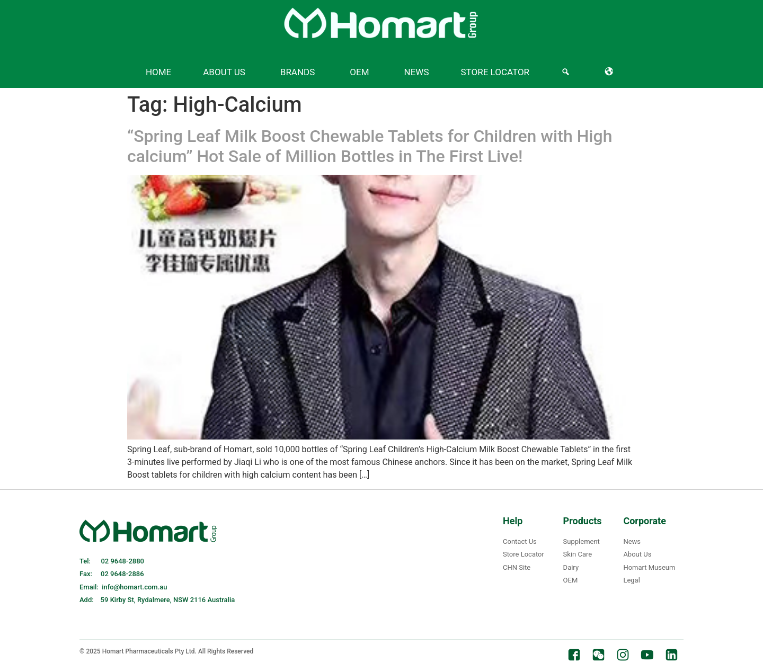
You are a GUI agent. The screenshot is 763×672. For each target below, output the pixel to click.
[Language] (611, 72)
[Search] (567, 72)
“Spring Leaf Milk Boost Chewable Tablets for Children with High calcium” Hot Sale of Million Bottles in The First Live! (369, 146)
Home (158, 72)
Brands (297, 72)
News (416, 72)
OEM (359, 72)
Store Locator (495, 72)
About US (224, 72)
